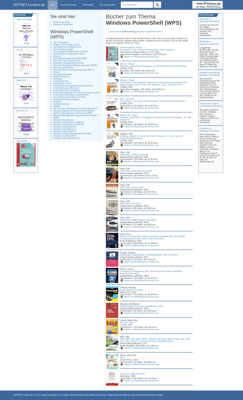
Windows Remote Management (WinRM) (72, 133)
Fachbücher (19, 15)
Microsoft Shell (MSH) (63, 67)
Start (52, 5)
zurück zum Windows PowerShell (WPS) (136, 31)
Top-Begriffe (88, 5)
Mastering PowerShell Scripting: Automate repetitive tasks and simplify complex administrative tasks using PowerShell (152, 237)
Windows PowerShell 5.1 (64, 131)
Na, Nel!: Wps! (127, 322)
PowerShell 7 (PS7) (62, 83)
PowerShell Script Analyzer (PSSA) (69, 97)
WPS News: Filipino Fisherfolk (134, 154)
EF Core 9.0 (22, 110)
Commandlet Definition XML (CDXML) (70, 51)
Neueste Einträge (69, 5)
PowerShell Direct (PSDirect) (66, 90)
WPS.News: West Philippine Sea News (138, 220)
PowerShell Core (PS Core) (66, 88)
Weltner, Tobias (127, 64)
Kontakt (159, 395)
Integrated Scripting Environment (68, 63)
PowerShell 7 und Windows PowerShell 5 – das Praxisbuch (147, 50)
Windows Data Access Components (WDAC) (74, 111)
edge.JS (57, 56)
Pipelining (57, 79)
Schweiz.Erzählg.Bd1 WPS (132, 374)
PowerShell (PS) (61, 81)
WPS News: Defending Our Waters (136, 171)
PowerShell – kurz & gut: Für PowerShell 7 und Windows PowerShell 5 (153, 101)
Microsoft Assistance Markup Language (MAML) (75, 65)
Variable (57, 106)
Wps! (122, 357)
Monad (56, 72)
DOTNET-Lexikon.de (29, 5)
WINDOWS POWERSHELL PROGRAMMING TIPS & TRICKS (149, 255)
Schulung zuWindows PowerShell (209, 20)
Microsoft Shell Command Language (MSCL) (74, 70)
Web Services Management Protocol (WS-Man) (75, 108)
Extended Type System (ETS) (67, 60)
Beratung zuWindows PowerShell (209, 42)
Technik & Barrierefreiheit (142, 395)
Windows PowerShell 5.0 (64, 129)
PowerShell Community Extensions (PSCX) (73, 86)
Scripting (57, 101)
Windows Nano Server (63, 120)
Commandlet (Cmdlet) (63, 49)
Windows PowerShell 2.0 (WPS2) (68, 122)
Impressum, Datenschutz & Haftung (112, 395)
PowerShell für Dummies (131, 290)
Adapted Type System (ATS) (66, 44)
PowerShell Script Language (66, 99)
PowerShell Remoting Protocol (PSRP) (71, 95)
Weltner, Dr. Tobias (129, 115)
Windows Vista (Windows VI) (66, 138)
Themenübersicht (61, 22)
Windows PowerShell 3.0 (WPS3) (68, 124)
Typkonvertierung (61, 104)
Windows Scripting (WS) (64, 136)
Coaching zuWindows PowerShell (209, 129)
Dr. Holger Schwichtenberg (71, 395)
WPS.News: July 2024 (130, 203)
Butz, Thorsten (127, 99)
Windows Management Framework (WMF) (72, 113)
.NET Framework (61, 42)
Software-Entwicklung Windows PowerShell (210, 73)
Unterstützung (206, 15)
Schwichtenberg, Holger (131, 47)
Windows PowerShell (63, 24)
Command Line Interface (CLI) (67, 47)
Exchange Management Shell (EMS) (70, 58)
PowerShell (22, 141)
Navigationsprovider (62, 74)
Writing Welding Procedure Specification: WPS (141, 306)
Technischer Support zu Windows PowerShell (211, 104)
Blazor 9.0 (21, 80)
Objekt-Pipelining (61, 76)
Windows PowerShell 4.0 (64, 127)
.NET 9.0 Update (24, 19)
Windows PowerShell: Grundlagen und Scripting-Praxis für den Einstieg (153, 66)
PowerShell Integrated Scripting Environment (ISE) (76, 92)
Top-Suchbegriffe (107, 5)
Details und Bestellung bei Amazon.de (139, 56)
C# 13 (19, 50)
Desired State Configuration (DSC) (69, 54)
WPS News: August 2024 (132, 187)
